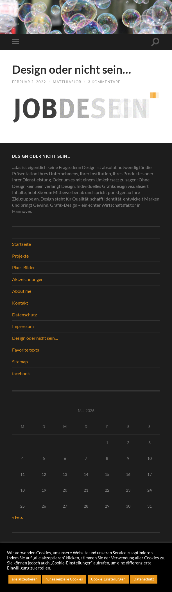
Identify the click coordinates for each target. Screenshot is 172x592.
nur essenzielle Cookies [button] (64, 579)
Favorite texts (25, 349)
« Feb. (17, 517)
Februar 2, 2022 (29, 82)
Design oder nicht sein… (71, 69)
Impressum (23, 326)
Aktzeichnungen (28, 279)
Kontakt (20, 302)
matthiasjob (67, 82)
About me (21, 291)
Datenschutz (24, 314)
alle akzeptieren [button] (24, 579)
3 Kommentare (104, 82)
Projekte (20, 255)
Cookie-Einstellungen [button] (108, 579)
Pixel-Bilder (23, 267)
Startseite (21, 244)
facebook (21, 373)
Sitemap (20, 361)
